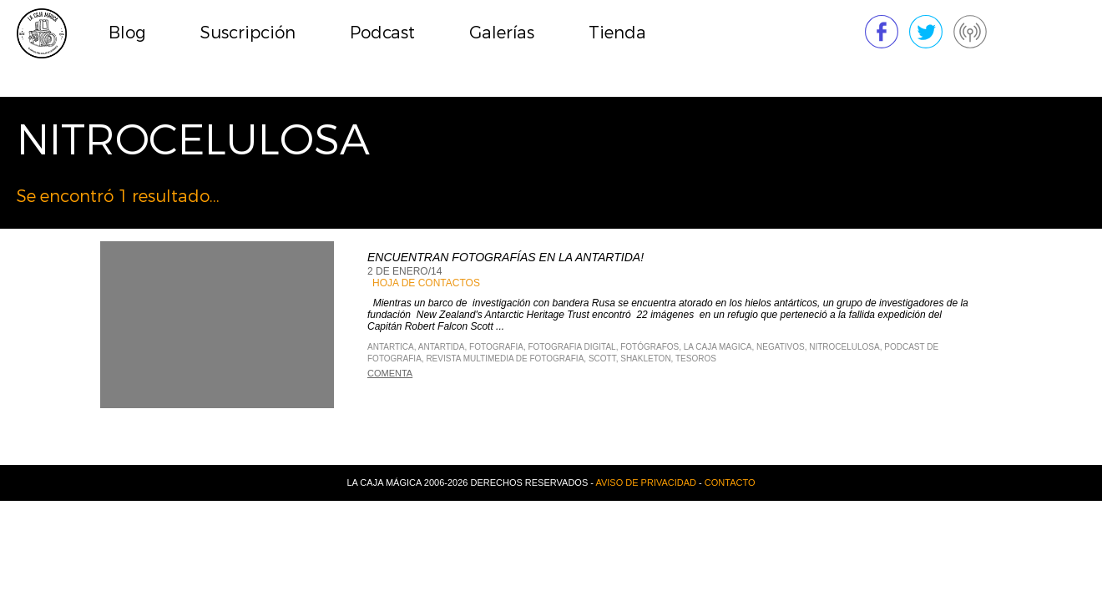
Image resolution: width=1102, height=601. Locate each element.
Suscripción (248, 33)
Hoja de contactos (426, 283)
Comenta (389, 373)
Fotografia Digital (571, 346)
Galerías (501, 33)
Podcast (382, 33)
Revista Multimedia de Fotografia (505, 358)
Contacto (730, 482)
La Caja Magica (718, 346)
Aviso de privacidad (645, 482)
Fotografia (496, 346)
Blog (127, 33)
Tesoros (695, 358)
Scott (602, 358)
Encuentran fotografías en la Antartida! (505, 257)
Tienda (617, 33)
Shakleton (645, 358)
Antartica (390, 346)
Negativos (780, 346)
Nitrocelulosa (844, 346)
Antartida (441, 346)
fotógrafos (649, 346)
